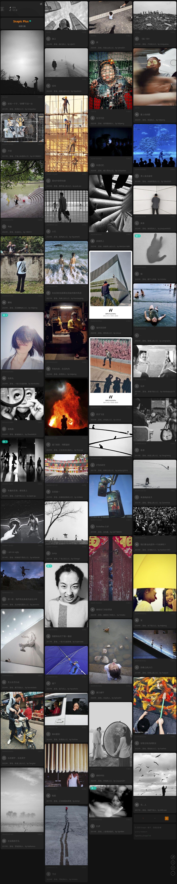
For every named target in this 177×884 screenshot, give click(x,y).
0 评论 (84, 32)
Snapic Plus (22, 21)
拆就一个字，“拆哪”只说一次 (20, 103)
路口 (54, 38)
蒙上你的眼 (145, 114)
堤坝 (54, 85)
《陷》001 (145, 38)
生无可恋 (100, 118)
